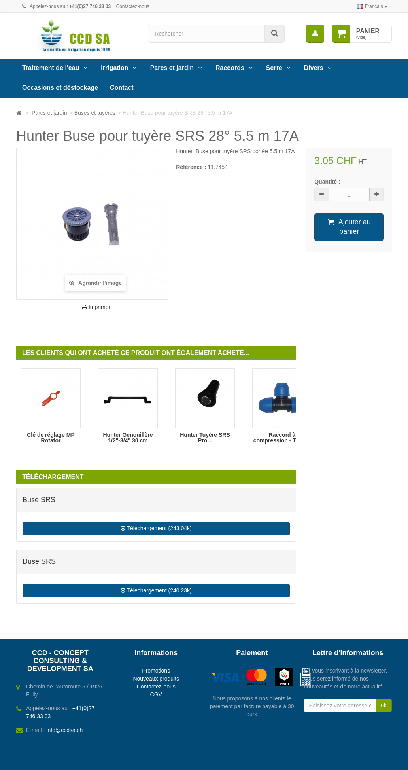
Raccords (229, 67)
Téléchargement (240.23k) (156, 590)
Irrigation (114, 67)
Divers (313, 67)
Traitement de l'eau (50, 67)
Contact (122, 87)
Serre (274, 67)
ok (384, 705)
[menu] (315, 34)
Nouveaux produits (156, 678)
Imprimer (96, 307)
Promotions (156, 671)
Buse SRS (39, 500)
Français (372, 6)
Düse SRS (39, 561)
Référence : (191, 167)
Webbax (235, 760)
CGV (156, 694)
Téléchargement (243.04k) (156, 528)
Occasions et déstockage (60, 87)
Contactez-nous (132, 6)
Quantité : (327, 181)
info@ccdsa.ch (64, 730)
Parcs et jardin (172, 67)
